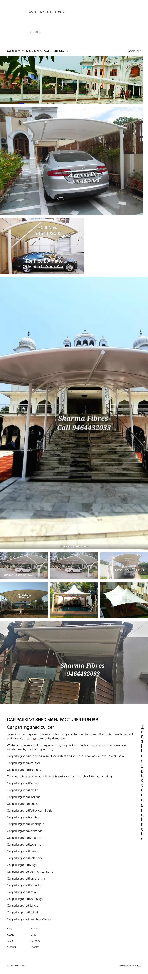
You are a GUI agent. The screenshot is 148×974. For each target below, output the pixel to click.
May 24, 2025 (35, 32)
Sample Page (134, 51)
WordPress (136, 965)
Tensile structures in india (142, 782)
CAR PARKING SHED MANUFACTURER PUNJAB (37, 51)
